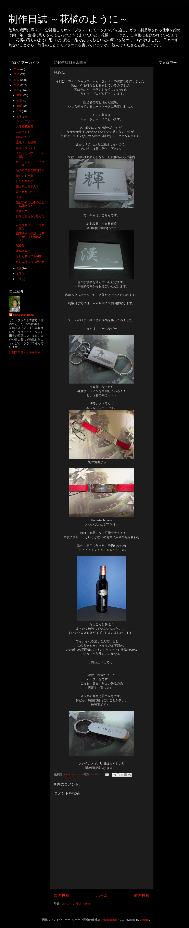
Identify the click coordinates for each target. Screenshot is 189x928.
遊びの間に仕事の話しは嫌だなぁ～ (30, 204)
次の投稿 (61, 895)
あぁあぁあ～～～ (27, 131)
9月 (19, 111)
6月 (19, 273)
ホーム (102, 895)
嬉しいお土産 (24, 175)
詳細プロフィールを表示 (24, 352)
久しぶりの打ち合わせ (30, 261)
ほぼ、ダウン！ (26, 147)
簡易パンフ (23, 137)
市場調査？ (23, 250)
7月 (19, 268)
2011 (16, 85)
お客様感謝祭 (24, 126)
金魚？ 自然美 (26, 142)
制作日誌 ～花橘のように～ (68, 19)
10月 (20, 105)
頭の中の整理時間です (30, 170)
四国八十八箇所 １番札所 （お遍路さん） (30, 237)
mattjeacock (109, 919)
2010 (16, 90)
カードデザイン (26, 121)
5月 (19, 278)
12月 (20, 95)
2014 (16, 69)
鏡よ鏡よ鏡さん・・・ (30, 186)
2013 (16, 74)
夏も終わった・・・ (29, 191)
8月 (19, 116)
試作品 (20, 245)
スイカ (20, 197)
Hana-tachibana (23, 314)
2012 (16, 79)
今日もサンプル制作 (29, 256)
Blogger (144, 919)
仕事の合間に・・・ (29, 181)
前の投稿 (141, 895)
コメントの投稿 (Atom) (75, 903)
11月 (20, 100)
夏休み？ (21, 211)
